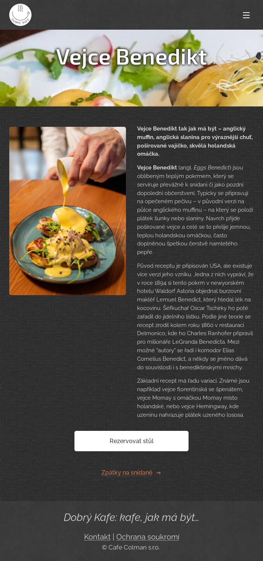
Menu (246, 15)
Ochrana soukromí (147, 537)
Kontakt (97, 537)
